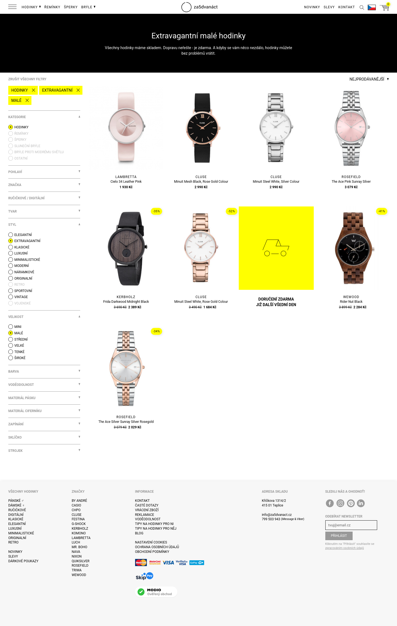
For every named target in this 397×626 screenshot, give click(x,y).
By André (79, 501)
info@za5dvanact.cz (277, 515)
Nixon (77, 556)
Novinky (15, 552)
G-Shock (79, 524)
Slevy (13, 556)
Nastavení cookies (151, 542)
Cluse (77, 515)
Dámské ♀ (16, 505)
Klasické (15, 519)
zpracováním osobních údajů (344, 548)
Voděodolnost (147, 519)
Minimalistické (21, 533)
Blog (139, 533)
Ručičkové (17, 510)
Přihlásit (339, 536)
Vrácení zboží (147, 510)
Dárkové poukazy (23, 561)
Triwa (77, 570)
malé (16, 100)
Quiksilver (81, 561)
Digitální (15, 515)
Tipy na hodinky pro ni (154, 524)
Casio (76, 505)
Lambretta (81, 538)
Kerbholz (80, 528)
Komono (79, 533)
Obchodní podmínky (152, 552)
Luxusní (15, 528)
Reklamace (144, 515)
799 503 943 (271, 519)
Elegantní (17, 524)
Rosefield (80, 565)
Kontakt (142, 501)
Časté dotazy (147, 505)
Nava (76, 552)
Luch (76, 542)
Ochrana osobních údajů (157, 547)
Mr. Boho (79, 547)
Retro (13, 542)
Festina (78, 519)
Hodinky (19, 90)
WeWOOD (79, 575)
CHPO (76, 510)
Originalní (17, 538)
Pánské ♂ (16, 501)
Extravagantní (57, 90)
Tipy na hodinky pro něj (155, 528)
